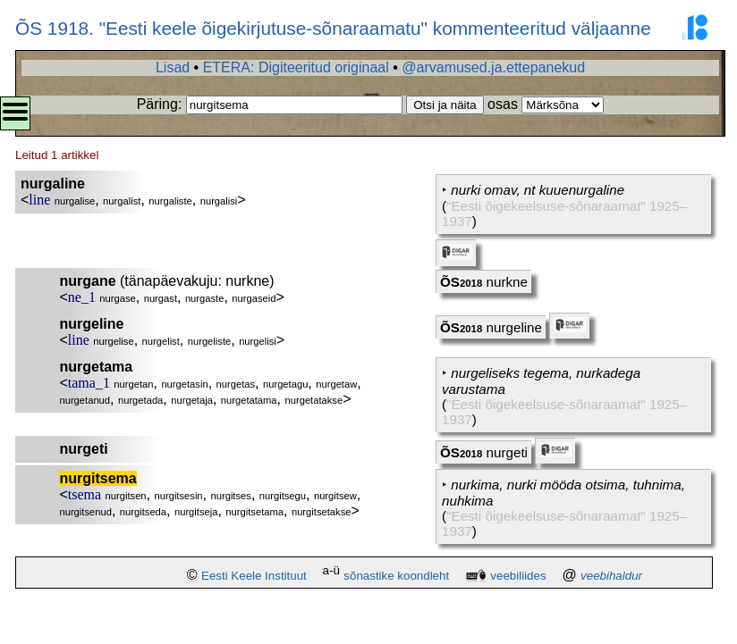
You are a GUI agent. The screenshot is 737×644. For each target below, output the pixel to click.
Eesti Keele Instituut (254, 575)
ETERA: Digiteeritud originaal (296, 67)
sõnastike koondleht (396, 575)
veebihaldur (611, 575)
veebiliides (518, 575)
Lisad (173, 67)
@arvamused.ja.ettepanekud (493, 67)
